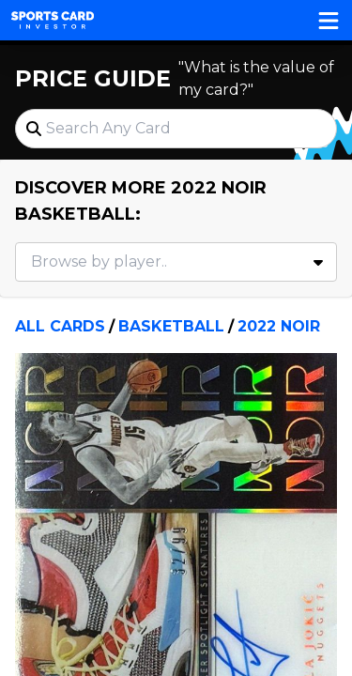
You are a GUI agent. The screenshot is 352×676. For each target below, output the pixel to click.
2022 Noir (278, 326)
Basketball (171, 326)
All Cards (60, 326)
